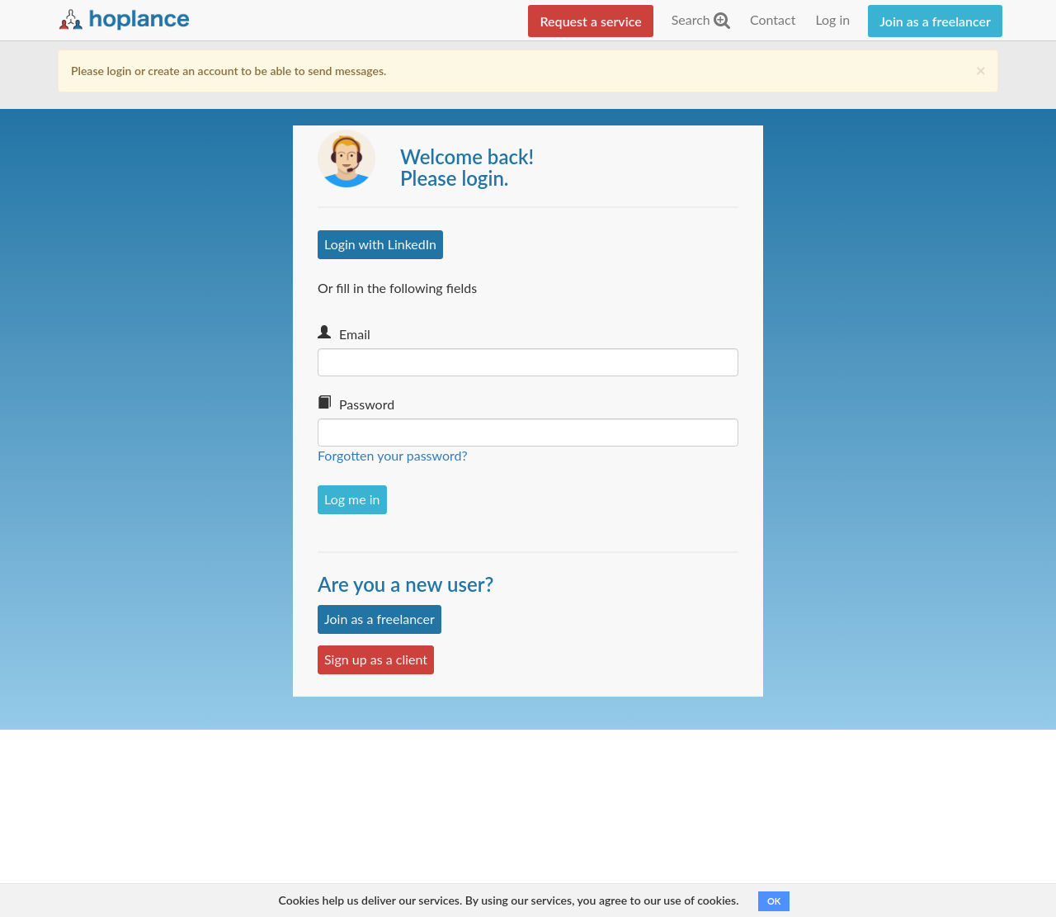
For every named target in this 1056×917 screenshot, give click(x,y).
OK (773, 901)
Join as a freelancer (935, 21)
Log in (832, 19)
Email (354, 334)
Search (701, 19)
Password (366, 404)
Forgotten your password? (393, 455)
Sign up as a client (375, 659)
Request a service (590, 21)
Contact (772, 19)
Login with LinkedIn (380, 244)
